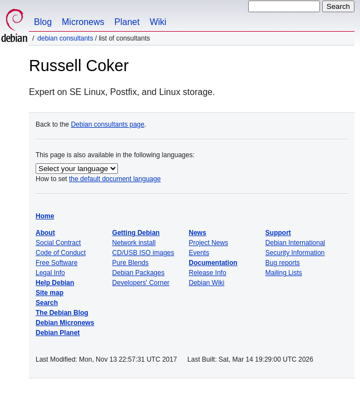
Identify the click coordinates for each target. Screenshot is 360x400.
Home (45, 216)
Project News (208, 243)
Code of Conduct (61, 253)
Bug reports (282, 263)
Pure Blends (130, 263)
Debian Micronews (65, 323)
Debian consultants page (107, 124)
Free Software (56, 263)
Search (47, 303)
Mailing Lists (283, 273)
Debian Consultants (65, 38)
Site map (49, 293)
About (45, 233)
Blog (43, 22)
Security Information (295, 253)
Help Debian (55, 283)
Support (278, 233)
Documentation (213, 263)
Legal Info (50, 273)
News (197, 233)
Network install (134, 243)
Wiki (158, 22)
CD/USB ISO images (143, 253)
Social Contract (58, 243)
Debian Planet (58, 333)
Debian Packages (138, 273)
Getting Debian (136, 233)
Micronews (83, 22)
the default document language (115, 179)
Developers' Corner (141, 283)
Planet (127, 22)
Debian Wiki (206, 283)
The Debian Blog (62, 313)
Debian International (295, 243)
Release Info (207, 273)
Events (199, 253)
